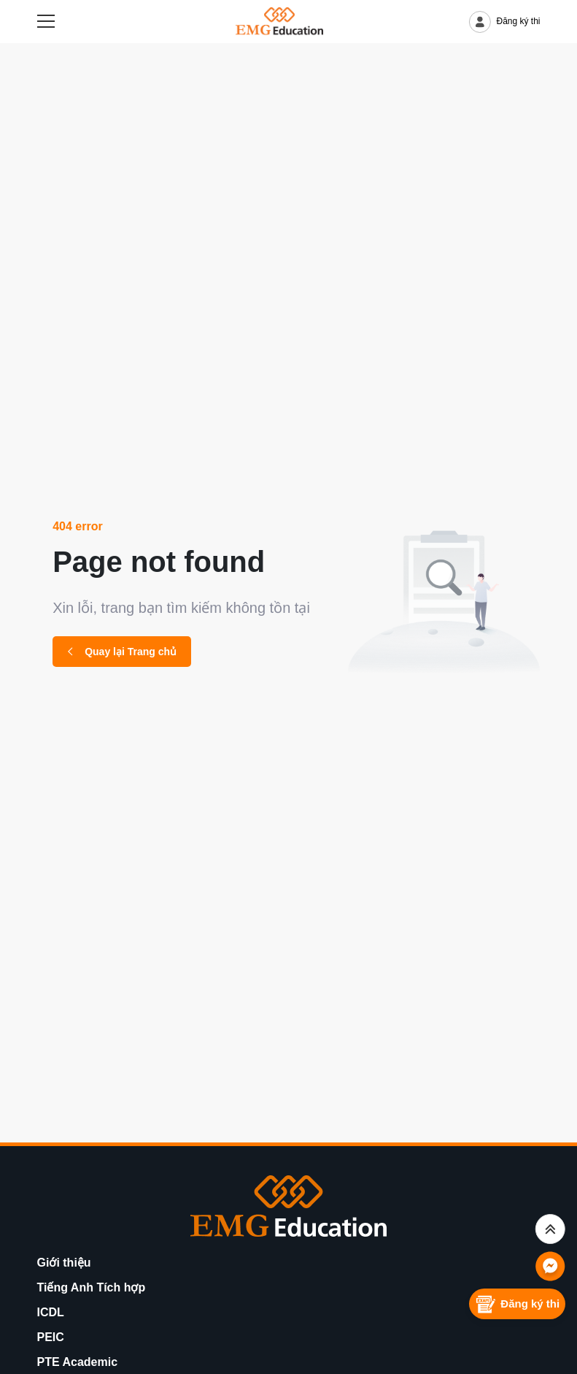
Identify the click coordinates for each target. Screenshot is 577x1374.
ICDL (50, 1312)
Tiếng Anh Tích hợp (91, 1287)
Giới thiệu (64, 1262)
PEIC (50, 1337)
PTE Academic (77, 1362)
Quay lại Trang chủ (122, 651)
